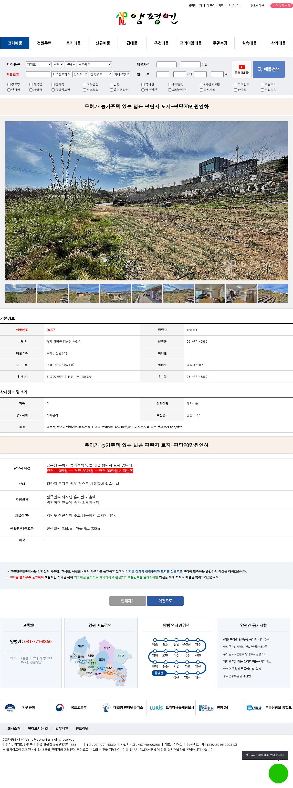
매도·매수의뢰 (215, 5)
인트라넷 (82, 728)
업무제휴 (61, 728)
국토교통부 (79, 707)
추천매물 (161, 43)
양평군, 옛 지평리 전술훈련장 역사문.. (246, 646)
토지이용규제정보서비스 (180, 710)
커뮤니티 (234, 5)
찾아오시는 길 (38, 728)
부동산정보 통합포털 (278, 710)
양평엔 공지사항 (253, 625)
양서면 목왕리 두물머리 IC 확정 (242, 668)
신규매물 (102, 43)
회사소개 (14, 728)
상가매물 (278, 43)
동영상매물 (257, 5)
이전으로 (165, 601)
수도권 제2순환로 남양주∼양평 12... (245, 654)
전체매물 (15, 43)
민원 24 (222, 707)
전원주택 (44, 43)
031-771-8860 (197, 376)
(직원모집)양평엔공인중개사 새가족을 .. (247, 639)
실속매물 (249, 43)
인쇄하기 (128, 601)
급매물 (131, 43)
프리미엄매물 (191, 43)
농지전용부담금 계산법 (237, 676)
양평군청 (28, 707)
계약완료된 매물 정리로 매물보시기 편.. (247, 661)
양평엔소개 (195, 5)
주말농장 (220, 43)
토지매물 (73, 43)
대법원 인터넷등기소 (128, 707)
